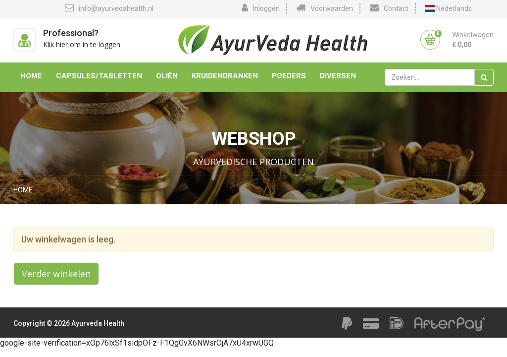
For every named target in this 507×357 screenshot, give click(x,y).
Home (31, 75)
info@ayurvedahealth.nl (109, 7)
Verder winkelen (56, 274)
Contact (389, 7)
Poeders (289, 75)
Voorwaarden (325, 7)
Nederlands (448, 8)
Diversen (338, 75)
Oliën (167, 75)
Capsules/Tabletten (99, 75)
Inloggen (261, 7)
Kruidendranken (225, 75)
